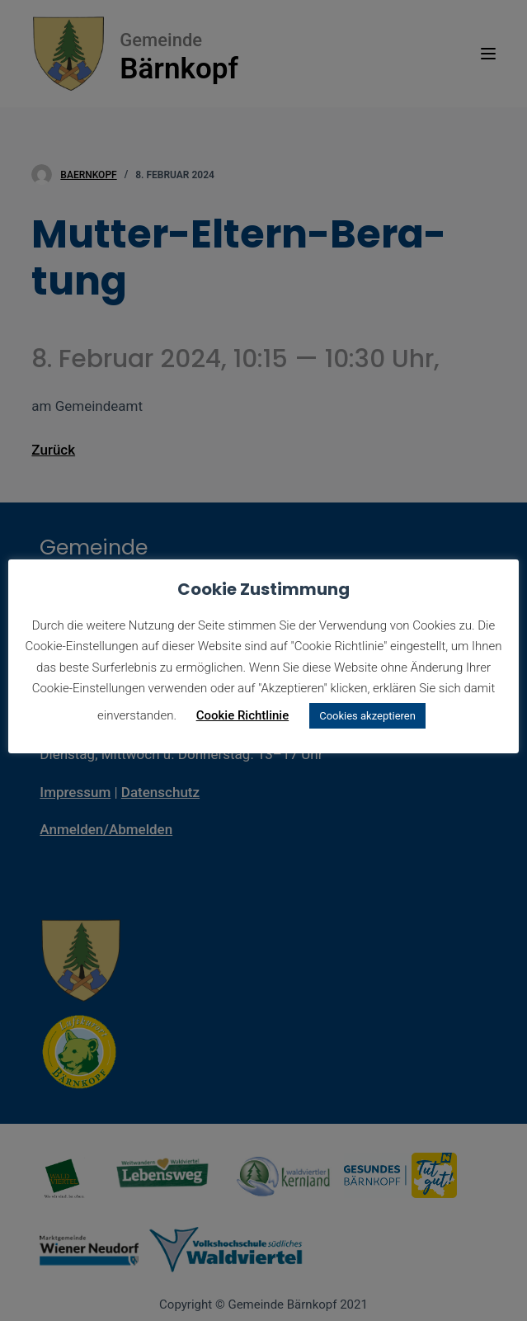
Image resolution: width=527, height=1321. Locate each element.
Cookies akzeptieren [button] (367, 716)
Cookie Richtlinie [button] (242, 715)
